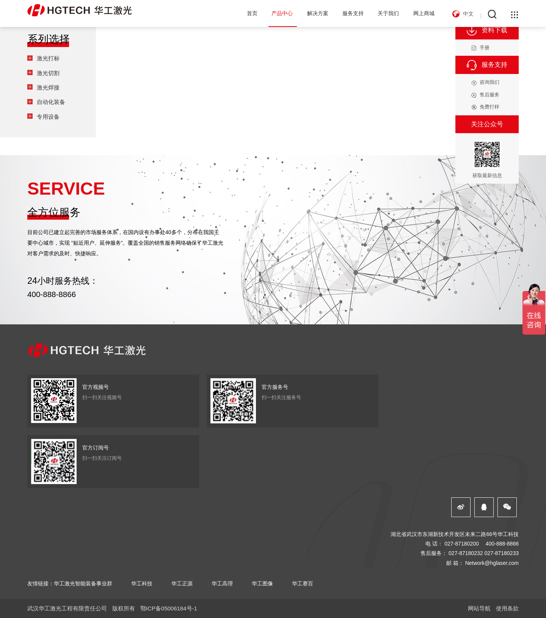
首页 (252, 13)
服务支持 (353, 13)
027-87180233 (501, 553)
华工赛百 (302, 583)
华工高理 (222, 583)
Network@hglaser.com (492, 563)
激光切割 (48, 73)
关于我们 (388, 13)
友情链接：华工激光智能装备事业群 (69, 583)
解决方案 (317, 13)
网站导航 (479, 608)
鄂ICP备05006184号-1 (168, 608)
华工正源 (182, 583)
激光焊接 (48, 87)
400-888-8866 (51, 294)
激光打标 (48, 58)
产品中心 (282, 13)
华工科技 (141, 583)
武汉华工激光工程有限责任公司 (67, 608)
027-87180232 (466, 553)
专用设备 (48, 116)
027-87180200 (461, 544)
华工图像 (262, 583)
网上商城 (424, 13)
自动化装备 (51, 102)
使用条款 (507, 608)
